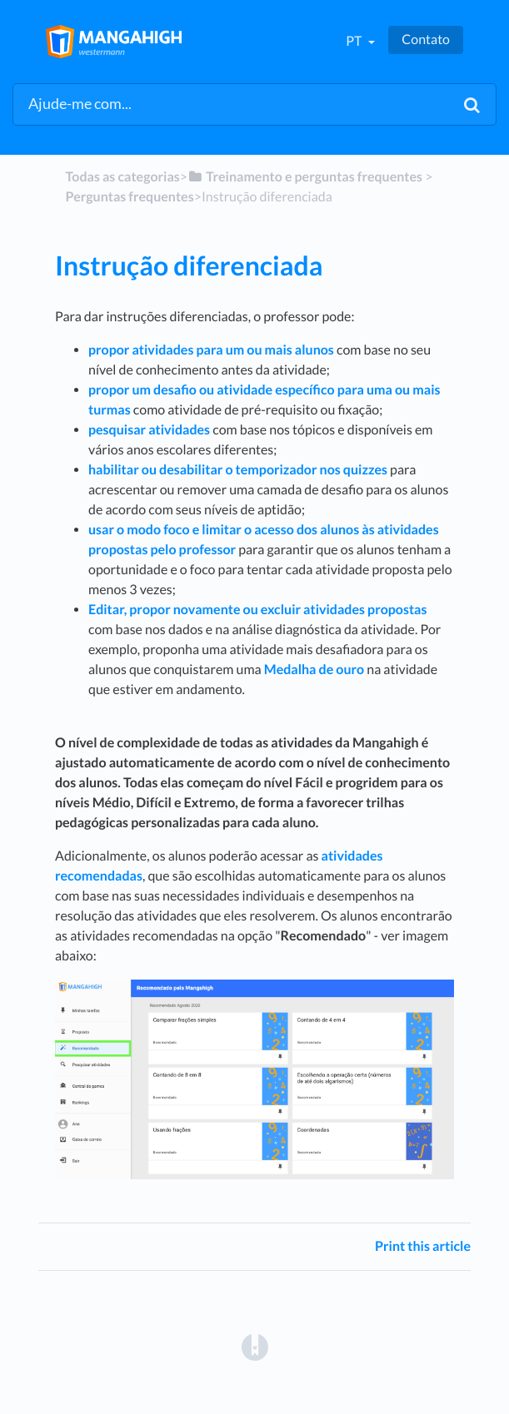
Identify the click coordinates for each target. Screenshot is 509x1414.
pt (355, 41)
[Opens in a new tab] (255, 1346)
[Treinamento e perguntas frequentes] (304, 177)
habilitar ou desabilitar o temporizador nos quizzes (237, 470)
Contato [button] (426, 39)
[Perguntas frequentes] (129, 197)
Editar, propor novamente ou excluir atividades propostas (257, 610)
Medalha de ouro (314, 669)
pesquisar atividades (149, 430)
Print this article (423, 1246)
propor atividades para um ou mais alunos (211, 350)
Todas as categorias (122, 177)
